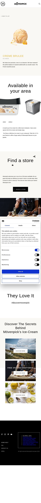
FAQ (2, 445)
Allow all (20, 271)
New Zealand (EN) (29, 444)
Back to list (5, 16)
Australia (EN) (28, 443)
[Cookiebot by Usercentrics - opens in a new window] (32, 221)
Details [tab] (21, 225)
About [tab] (33, 225)
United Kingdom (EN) (30, 442)
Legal (3, 451)
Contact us (4, 448)
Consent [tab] (7, 225)
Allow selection (20, 276)
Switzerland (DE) (29, 438)
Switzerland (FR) (29, 440)
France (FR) (27, 437)
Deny (20, 281)
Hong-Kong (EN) (29, 439)
